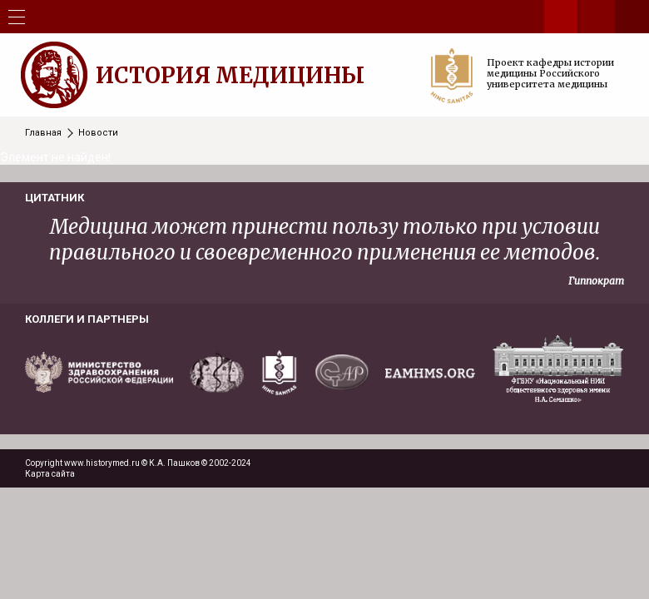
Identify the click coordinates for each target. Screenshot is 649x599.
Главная (43, 132)
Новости (98, 132)
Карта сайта (50, 473)
